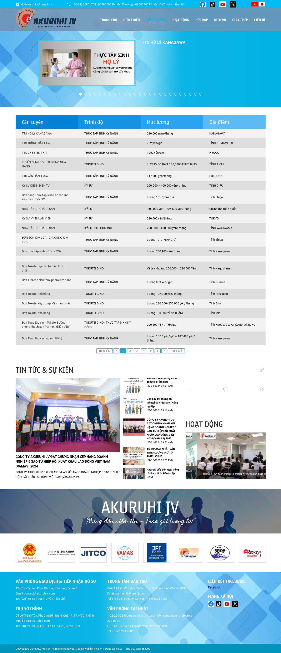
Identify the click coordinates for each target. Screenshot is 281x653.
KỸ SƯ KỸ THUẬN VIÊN (36, 218)
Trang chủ (108, 19)
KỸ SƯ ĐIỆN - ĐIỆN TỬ (36, 185)
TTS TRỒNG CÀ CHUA (36, 143)
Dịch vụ (220, 19)
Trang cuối (176, 350)
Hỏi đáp (201, 19)
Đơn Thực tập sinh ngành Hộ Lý (42, 338)
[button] (262, 369)
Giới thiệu (131, 19)
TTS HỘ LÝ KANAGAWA (37, 133)
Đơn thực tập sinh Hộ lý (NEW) (41, 251)
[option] (140, 63)
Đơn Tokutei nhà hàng (36, 293)
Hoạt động (180, 19)
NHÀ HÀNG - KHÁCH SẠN (38, 209)
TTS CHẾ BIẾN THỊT (34, 152)
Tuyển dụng (155, 19)
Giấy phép (240, 19)
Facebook (214, 587)
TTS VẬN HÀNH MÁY (35, 176)
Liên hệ (260, 19)
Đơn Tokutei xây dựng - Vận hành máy (46, 303)
